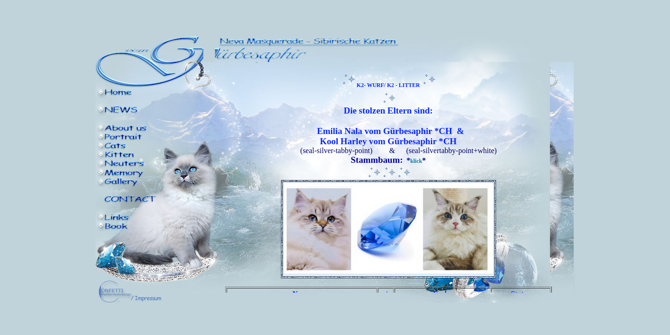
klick (416, 161)
